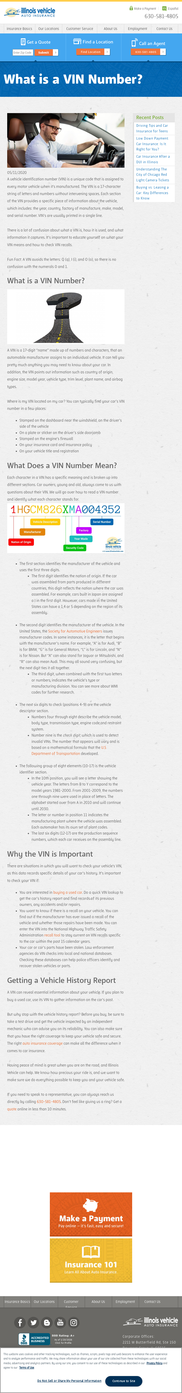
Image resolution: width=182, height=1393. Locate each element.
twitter (33, 1322)
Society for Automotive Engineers (75, 631)
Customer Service (79, 29)
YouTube (60, 1322)
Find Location (91, 52)
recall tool (52, 935)
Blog (47, 1322)
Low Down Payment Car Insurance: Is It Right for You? (152, 144)
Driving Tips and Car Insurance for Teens (152, 128)
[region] (91, 1370)
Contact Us (164, 29)
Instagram (74, 1322)
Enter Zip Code (22, 53)
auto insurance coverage (42, 1043)
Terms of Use (26, 1367)
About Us (110, 29)
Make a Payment (145, 8)
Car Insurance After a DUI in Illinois (153, 159)
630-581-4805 (161, 16)
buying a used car (67, 893)
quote (11, 1109)
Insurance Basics (19, 29)
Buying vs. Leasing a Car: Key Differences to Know (152, 193)
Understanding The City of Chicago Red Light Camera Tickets (152, 175)
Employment (137, 29)
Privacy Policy (154, 1363)
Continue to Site (123, 1381)
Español (173, 8)
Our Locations (48, 29)
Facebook (20, 1322)
